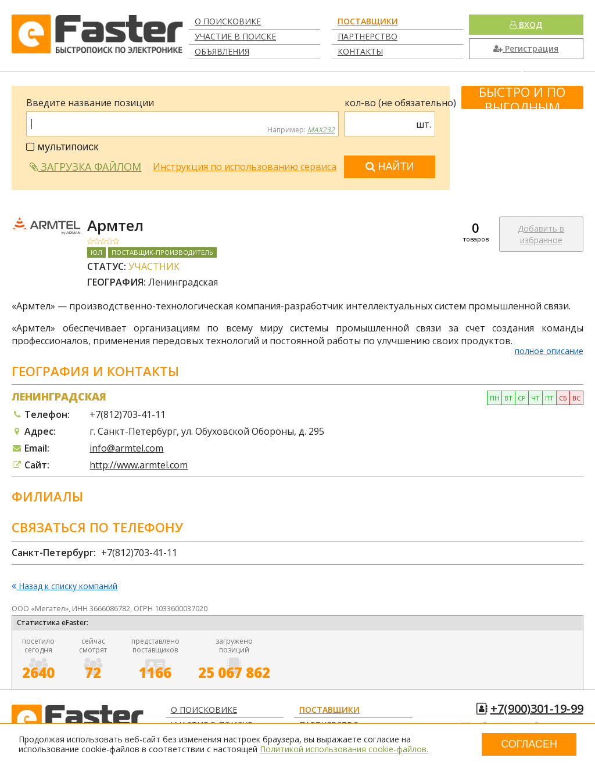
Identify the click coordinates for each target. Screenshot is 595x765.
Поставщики (368, 21)
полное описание (549, 350)
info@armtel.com (126, 448)
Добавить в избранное (541, 234)
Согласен (529, 744)
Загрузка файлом (85, 167)
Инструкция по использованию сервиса (244, 166)
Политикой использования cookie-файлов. (344, 749)
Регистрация (525, 48)
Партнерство (367, 36)
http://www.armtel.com (138, 465)
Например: (301, 130)
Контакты (360, 51)
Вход (526, 24)
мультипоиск (62, 147)
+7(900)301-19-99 (536, 708)
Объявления (222, 51)
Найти (389, 166)
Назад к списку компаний (64, 586)
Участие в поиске (235, 36)
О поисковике (228, 21)
